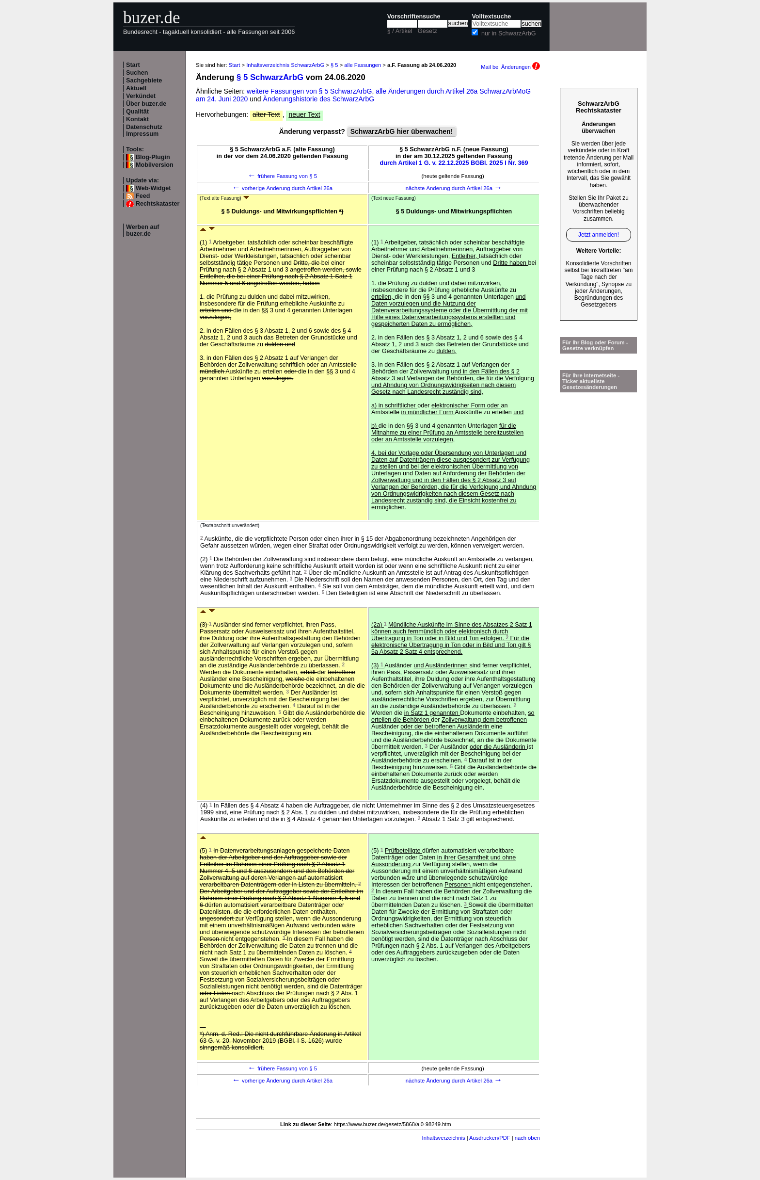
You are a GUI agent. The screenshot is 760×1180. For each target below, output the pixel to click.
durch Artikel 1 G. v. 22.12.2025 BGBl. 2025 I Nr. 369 (454, 163)
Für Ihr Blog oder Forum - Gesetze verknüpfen (595, 345)
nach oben (527, 1138)
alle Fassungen (362, 65)
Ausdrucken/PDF (489, 1138)
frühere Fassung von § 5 (282, 176)
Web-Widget (153, 188)
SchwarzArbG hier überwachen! (401, 131)
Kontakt (137, 119)
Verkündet (141, 96)
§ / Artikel (399, 31)
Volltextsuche (491, 16)
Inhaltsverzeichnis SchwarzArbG (285, 65)
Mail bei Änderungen (510, 67)
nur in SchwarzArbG (508, 33)
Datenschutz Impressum (144, 130)
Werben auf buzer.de (142, 230)
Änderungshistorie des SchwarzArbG (319, 99)
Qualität (137, 111)
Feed (143, 196)
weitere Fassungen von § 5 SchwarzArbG (309, 91)
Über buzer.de (146, 103)
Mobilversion (155, 165)
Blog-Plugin (153, 157)
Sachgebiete (144, 80)
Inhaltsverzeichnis (443, 1138)
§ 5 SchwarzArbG (270, 77)
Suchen (137, 72)
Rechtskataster (157, 203)
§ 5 (334, 65)
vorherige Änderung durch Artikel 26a (282, 188)
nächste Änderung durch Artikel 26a (454, 188)
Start (133, 65)
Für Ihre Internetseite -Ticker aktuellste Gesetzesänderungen (590, 381)
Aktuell (136, 88)
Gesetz (427, 31)
